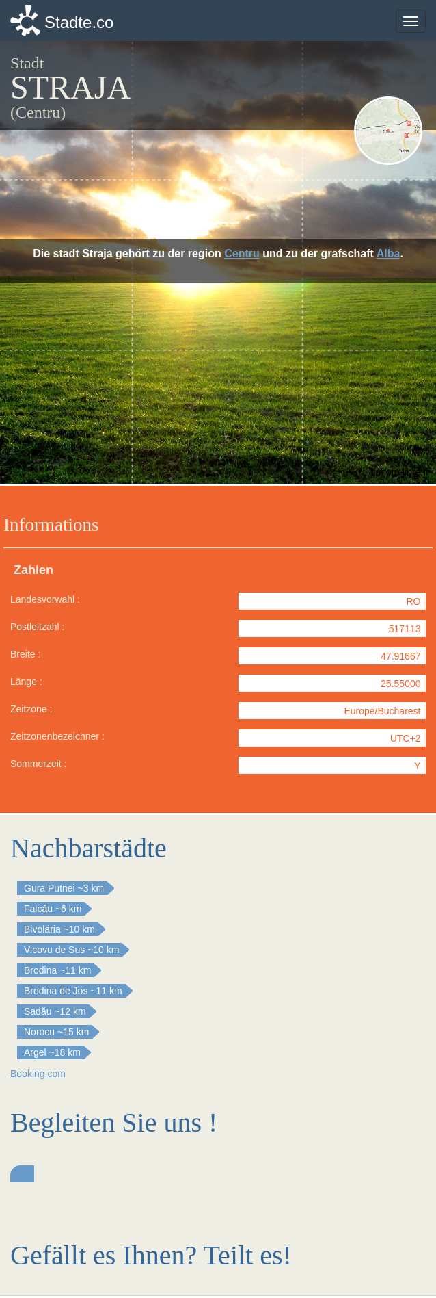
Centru (242, 253)
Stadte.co (78, 22)
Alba (388, 253)
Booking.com (38, 1073)
